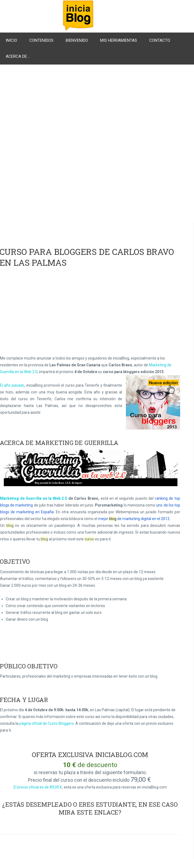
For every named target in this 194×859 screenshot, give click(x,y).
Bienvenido (77, 40)
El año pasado (12, 385)
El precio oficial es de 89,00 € (38, 787)
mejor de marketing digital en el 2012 (134, 519)
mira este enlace (88, 812)
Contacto (159, 40)
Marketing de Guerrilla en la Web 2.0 (33, 498)
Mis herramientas (118, 40)
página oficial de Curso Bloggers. (47, 723)
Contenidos (41, 40)
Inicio (11, 40)
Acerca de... (17, 56)
